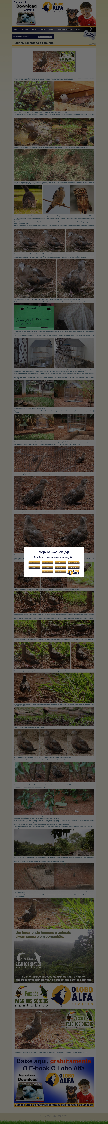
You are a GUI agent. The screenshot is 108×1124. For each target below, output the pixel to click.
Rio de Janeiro (60, 567)
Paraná (60, 562)
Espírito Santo (34, 562)
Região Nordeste (34, 567)
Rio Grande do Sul (74, 567)
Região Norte (47, 567)
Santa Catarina (47, 572)
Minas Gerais (47, 562)
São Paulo (60, 572)
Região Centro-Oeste (73, 562)
